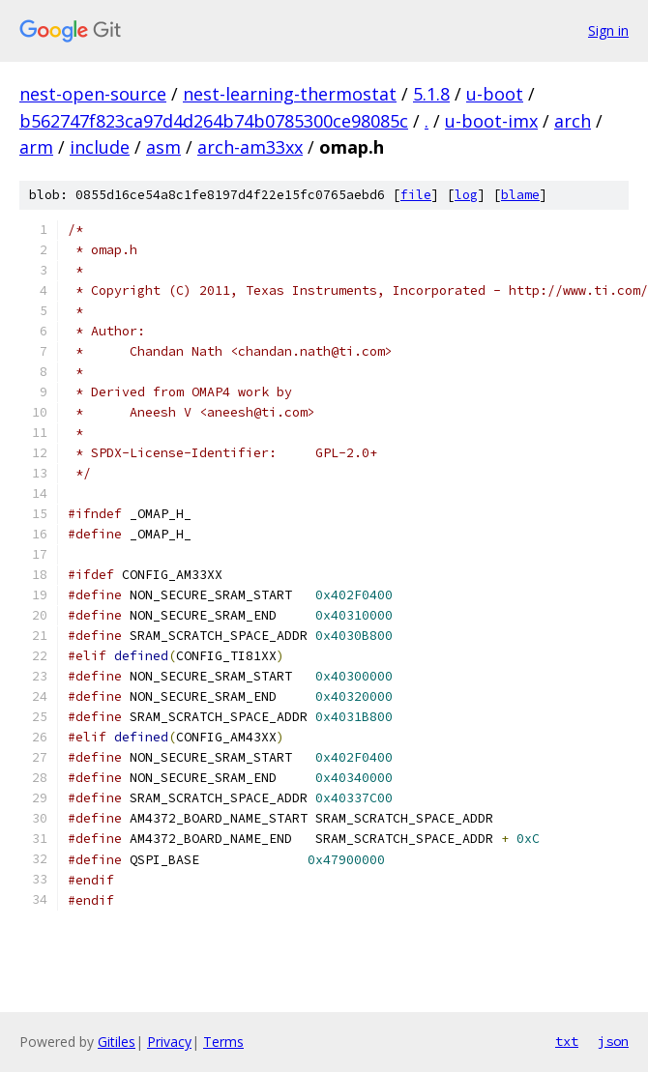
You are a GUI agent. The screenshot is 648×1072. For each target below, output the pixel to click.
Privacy (169, 1041)
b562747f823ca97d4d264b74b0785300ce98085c (213, 120)
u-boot (494, 93)
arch (572, 120)
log (466, 195)
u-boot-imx (491, 120)
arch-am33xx (250, 147)
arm (36, 147)
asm (163, 147)
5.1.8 (431, 93)
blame (520, 195)
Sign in (608, 30)
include (100, 147)
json (613, 1041)
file (415, 195)
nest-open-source (92, 93)
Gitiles (116, 1041)
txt (566, 1041)
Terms (223, 1041)
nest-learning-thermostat (290, 93)
